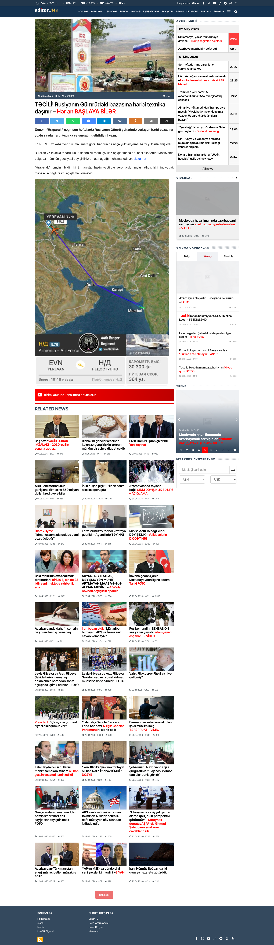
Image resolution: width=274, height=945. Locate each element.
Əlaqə (195, 3)
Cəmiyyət (111, 11)
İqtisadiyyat (151, 11)
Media (205, 11)
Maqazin (167, 11)
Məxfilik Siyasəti (45, 931)
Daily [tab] (187, 256)
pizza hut (140, 158)
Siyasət (83, 11)
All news (208, 168)
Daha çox (104, 894)
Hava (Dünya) (96, 927)
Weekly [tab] (208, 256)
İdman (180, 11)
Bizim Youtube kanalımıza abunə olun (70, 395)
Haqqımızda (183, 3)
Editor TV (93, 919)
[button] (167, 121)
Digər (217, 11)
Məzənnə (93, 931)
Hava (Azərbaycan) (99, 923)
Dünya (124, 11)
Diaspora (192, 11)
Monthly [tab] (228, 256)
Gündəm (96, 11)
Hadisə (135, 11)
